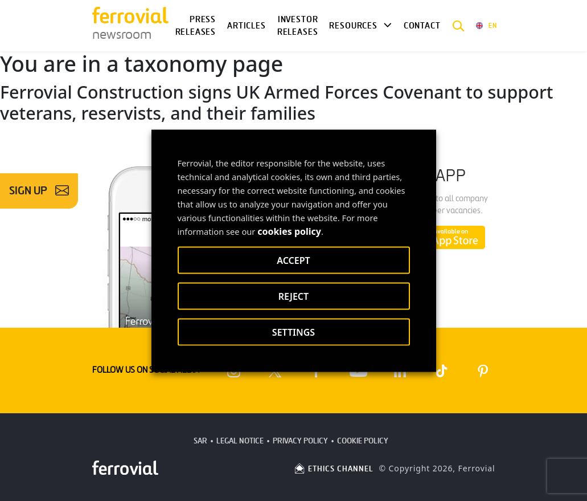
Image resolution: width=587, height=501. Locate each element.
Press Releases (195, 26)
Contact (422, 26)
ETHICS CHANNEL (333, 469)
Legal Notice (240, 441)
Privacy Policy (300, 441)
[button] (458, 25)
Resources (353, 26)
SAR (200, 441)
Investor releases (297, 26)
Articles (246, 26)
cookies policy (289, 231)
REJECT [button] (293, 296)
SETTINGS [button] (293, 331)
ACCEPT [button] (293, 260)
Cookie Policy (362, 441)
